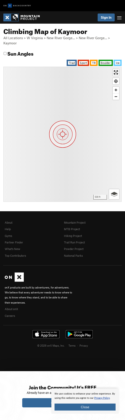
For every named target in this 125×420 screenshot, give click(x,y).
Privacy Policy (102, 398)
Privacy (83, 345)
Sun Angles (18, 53)
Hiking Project (73, 236)
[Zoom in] (116, 90)
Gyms (8, 236)
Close (85, 407)
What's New (12, 249)
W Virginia (35, 38)
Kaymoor (10, 43)
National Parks (73, 255)
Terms (72, 345)
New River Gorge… (61, 38)
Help (8, 229)
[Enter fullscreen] (116, 72)
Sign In (106, 17)
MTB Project (72, 229)
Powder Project (73, 249)
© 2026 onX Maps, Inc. (51, 345)
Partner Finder (14, 242)
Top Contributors (15, 255)
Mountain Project (75, 222)
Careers (10, 316)
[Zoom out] (116, 96)
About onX (11, 309)
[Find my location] (116, 81)
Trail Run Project (74, 242)
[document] (85, 401)
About (8, 222)
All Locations (13, 38)
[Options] (114, 194)
